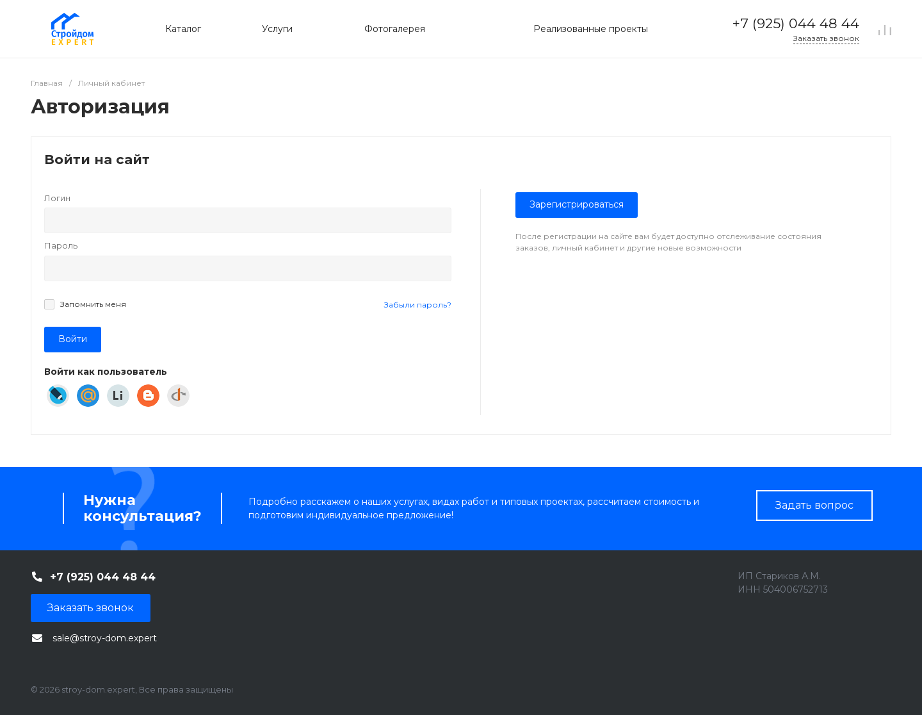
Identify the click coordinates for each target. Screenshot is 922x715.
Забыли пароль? (417, 304)
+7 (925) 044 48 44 (795, 23)
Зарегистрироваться (577, 204)
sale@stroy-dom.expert (105, 638)
